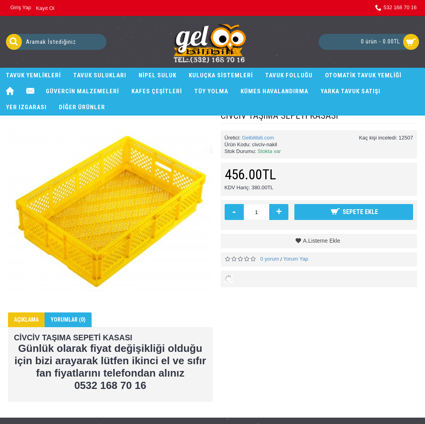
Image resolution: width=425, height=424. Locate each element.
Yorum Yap (295, 259)
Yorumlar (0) (68, 319)
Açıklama (26, 319)
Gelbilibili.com (258, 138)
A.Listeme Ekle (321, 241)
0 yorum (269, 259)
